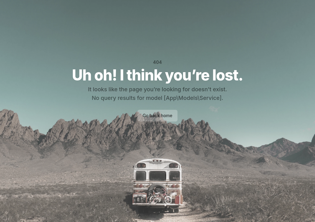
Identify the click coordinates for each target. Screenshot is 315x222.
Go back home (158, 115)
